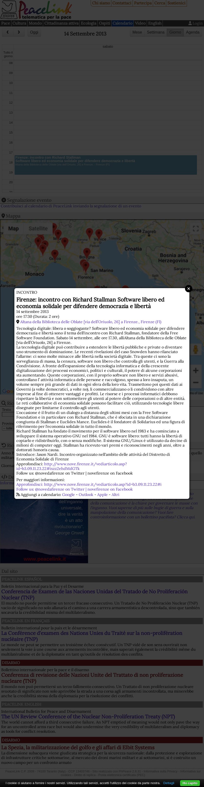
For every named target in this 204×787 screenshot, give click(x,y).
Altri (115, 494)
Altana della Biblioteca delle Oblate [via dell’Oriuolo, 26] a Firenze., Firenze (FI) (90, 321)
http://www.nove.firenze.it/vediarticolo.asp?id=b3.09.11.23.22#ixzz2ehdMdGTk (71, 466)
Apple (102, 494)
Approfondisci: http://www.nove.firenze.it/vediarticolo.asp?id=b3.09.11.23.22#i (89, 484)
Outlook (86, 494)
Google (68, 494)
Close (188, 288)
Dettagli (168, 783)
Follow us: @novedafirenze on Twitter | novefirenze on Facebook (74, 489)
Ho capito (190, 783)
